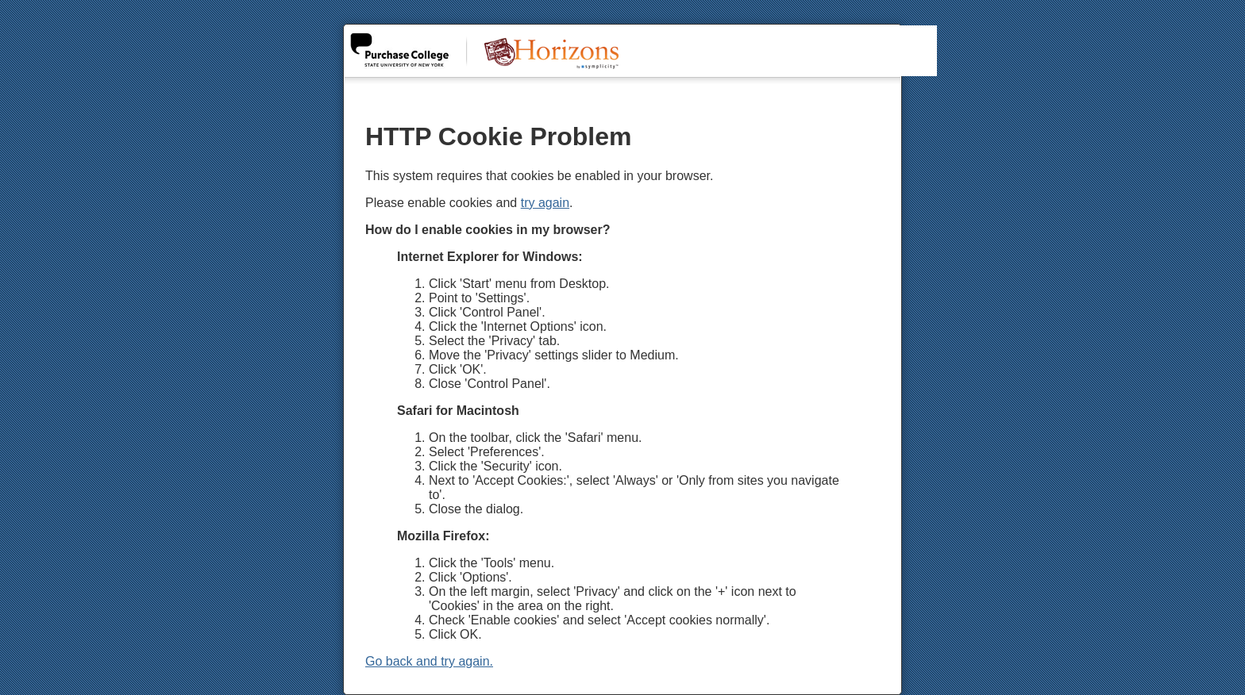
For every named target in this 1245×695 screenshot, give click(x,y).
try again (545, 202)
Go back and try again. (429, 661)
